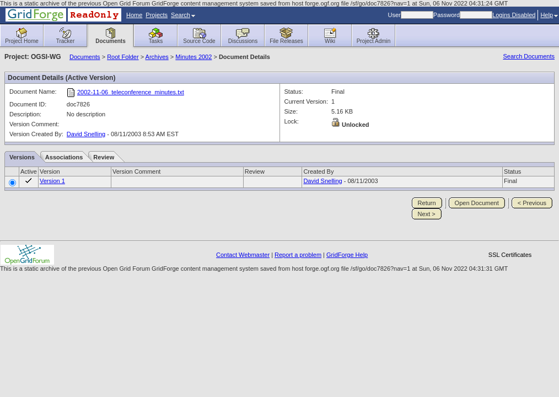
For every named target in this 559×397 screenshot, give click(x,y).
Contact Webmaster (243, 254)
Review (103, 157)
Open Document (477, 203)
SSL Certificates (509, 254)
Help (549, 15)
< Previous (532, 203)
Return (427, 203)
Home (134, 15)
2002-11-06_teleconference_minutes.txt (130, 92)
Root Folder (122, 56)
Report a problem (298, 254)
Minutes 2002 (193, 56)
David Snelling (86, 134)
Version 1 (52, 181)
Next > (427, 214)
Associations (64, 157)
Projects (157, 15)
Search (183, 15)
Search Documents (529, 56)
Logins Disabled (513, 15)
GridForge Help (347, 254)
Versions (22, 157)
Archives (157, 56)
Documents (84, 56)
